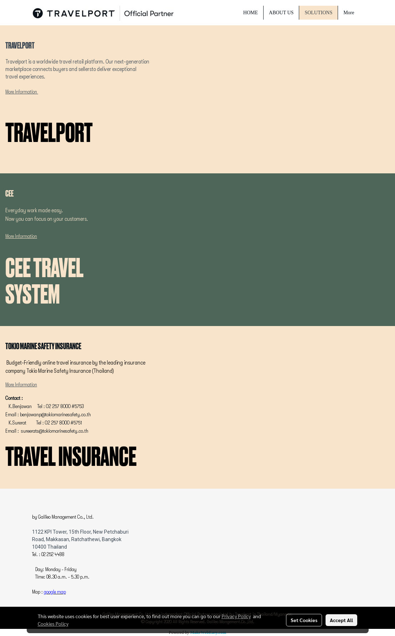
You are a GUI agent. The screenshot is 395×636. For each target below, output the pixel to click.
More (348, 12)
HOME (250, 12)
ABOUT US (281, 12)
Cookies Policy (53, 623)
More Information (21, 92)
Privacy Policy (236, 616)
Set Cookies (304, 620)
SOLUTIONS (318, 12)
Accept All (341, 620)
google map (55, 592)
